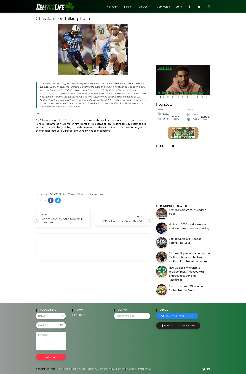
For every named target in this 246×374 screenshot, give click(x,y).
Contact (77, 369)
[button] (50, 200)
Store (179, 6)
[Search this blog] (132, 316)
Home (60, 369)
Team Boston (144, 369)
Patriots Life (118, 369)
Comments (163, 6)
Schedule (112, 6)
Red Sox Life (105, 369)
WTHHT (67, 369)
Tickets (127, 6)
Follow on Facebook (179, 325)
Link (38, 113)
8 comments (97, 194)
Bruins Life (131, 369)
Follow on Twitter (179, 315)
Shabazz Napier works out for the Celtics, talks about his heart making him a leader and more (189, 257)
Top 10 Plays (89, 369)
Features (144, 6)
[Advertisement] (93, 166)
